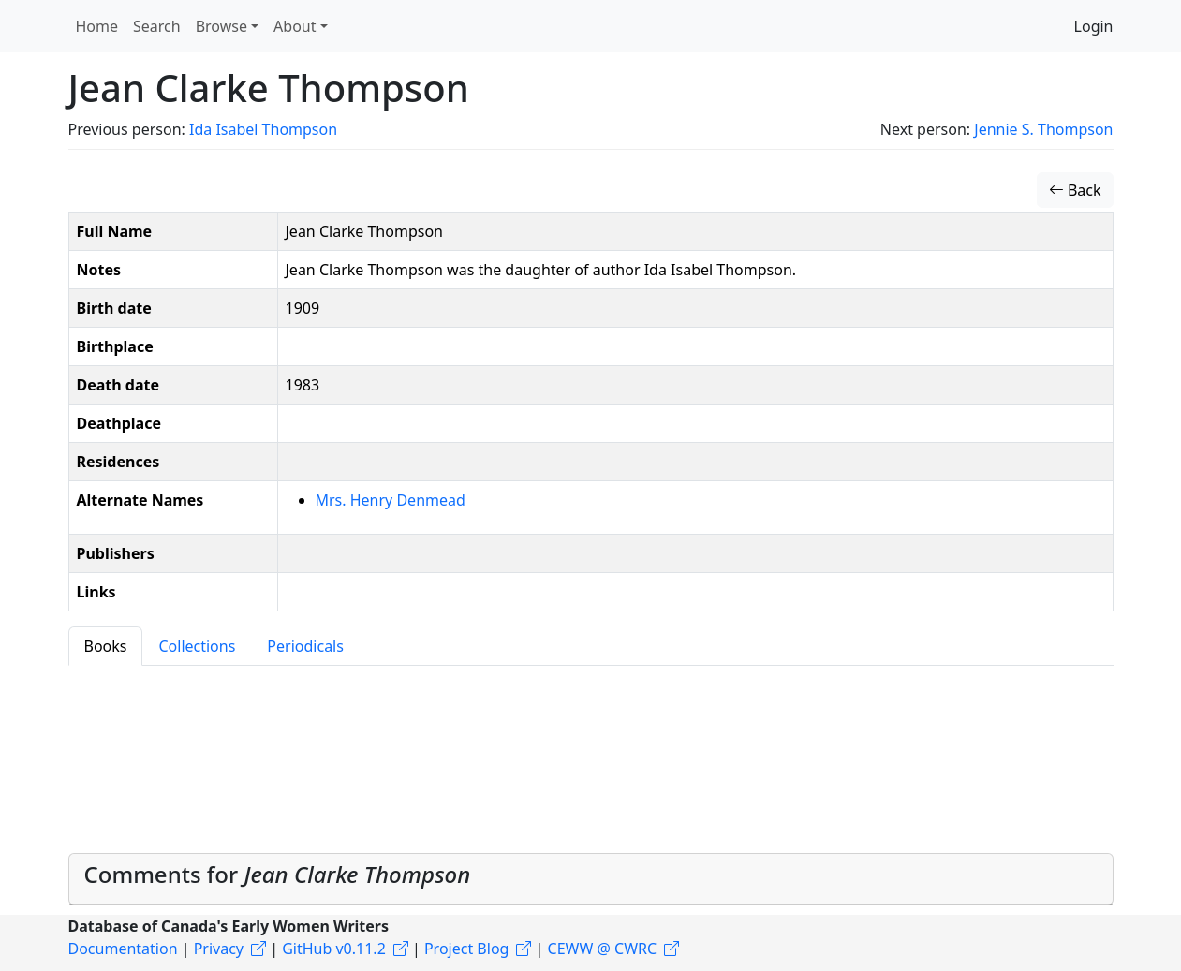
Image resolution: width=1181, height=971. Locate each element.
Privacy (219, 948)
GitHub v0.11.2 (334, 948)
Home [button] (97, 26)
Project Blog (466, 948)
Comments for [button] (277, 874)
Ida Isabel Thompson (263, 129)
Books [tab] (105, 646)
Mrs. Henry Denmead (390, 500)
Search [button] (157, 26)
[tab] (591, 879)
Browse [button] (221, 26)
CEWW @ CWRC (602, 948)
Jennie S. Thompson (1043, 129)
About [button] (294, 26)
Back (1075, 190)
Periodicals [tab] (305, 646)
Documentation (123, 948)
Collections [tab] (196, 646)
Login (1094, 26)
